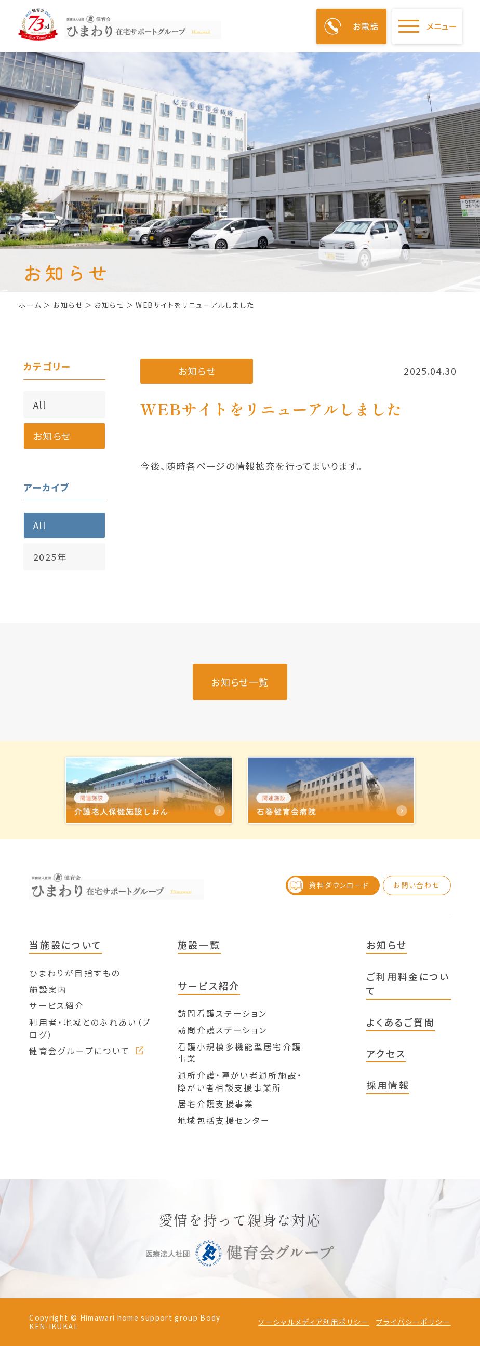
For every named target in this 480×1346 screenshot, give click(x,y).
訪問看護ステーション (223, 1013)
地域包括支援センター (224, 1120)
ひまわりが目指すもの (75, 973)
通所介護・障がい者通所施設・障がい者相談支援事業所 (240, 1081)
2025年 (50, 556)
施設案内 (48, 989)
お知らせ (52, 435)
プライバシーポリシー (413, 1321)
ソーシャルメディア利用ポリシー (313, 1321)
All (39, 404)
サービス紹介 (56, 1006)
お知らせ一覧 (240, 682)
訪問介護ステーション (223, 1030)
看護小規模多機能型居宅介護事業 (240, 1053)
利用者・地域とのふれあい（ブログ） (90, 1028)
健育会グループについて (86, 1051)
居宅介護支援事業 (216, 1104)
